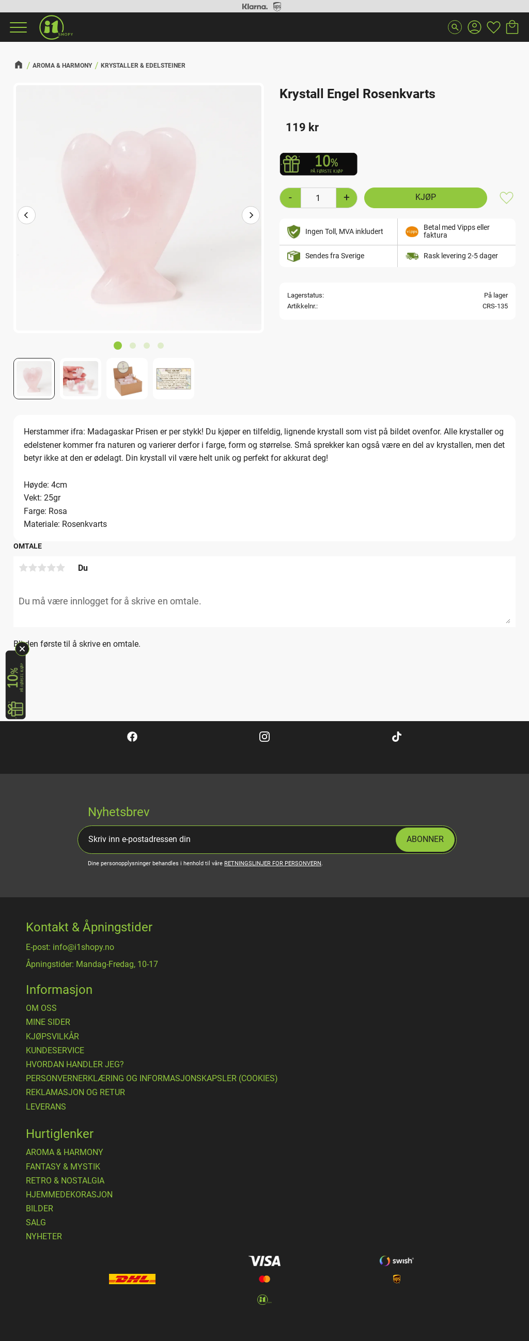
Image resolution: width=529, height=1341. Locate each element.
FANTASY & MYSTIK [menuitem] (63, 1167)
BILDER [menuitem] (39, 1208)
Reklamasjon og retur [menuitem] (75, 1092)
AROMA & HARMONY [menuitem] (64, 1152)
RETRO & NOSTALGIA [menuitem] (65, 1181)
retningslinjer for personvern (272, 863)
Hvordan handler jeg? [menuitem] (75, 1064)
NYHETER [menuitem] (44, 1236)
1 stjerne (23, 567)
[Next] (251, 216)
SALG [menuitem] (36, 1222)
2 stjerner (32, 567)
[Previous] (26, 216)
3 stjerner (41, 567)
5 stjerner (60, 567)
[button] (17, 27)
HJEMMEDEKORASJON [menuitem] (69, 1194)
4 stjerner (51, 567)
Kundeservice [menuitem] (55, 1050)
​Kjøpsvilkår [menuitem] (52, 1036)
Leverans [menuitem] (46, 1107)
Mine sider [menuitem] (48, 1022)
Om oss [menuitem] (41, 1008)
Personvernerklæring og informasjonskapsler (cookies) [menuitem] (152, 1078)
